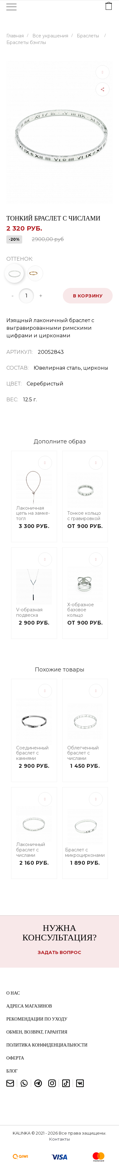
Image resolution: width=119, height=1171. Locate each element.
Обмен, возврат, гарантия (36, 1032)
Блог (11, 1071)
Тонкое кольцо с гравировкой (84, 516)
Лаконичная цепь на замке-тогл (33, 513)
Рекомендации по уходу (36, 1019)
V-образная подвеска (29, 612)
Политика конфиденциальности (47, 1045)
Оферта (15, 1058)
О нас (13, 993)
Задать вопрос (59, 952)
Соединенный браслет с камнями (32, 753)
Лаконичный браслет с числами (30, 850)
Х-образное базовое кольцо (80, 610)
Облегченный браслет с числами (83, 753)
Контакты (59, 1139)
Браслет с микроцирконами (85, 852)
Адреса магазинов (29, 1006)
